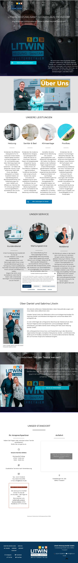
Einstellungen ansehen (49, 286)
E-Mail (13, 480)
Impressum (50, 289)
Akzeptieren (27, 286)
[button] (55, 273)
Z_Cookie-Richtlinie (31, 289)
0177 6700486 (22, 503)
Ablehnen (36, 286)
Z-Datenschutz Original (41, 289)
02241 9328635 (20, 477)
